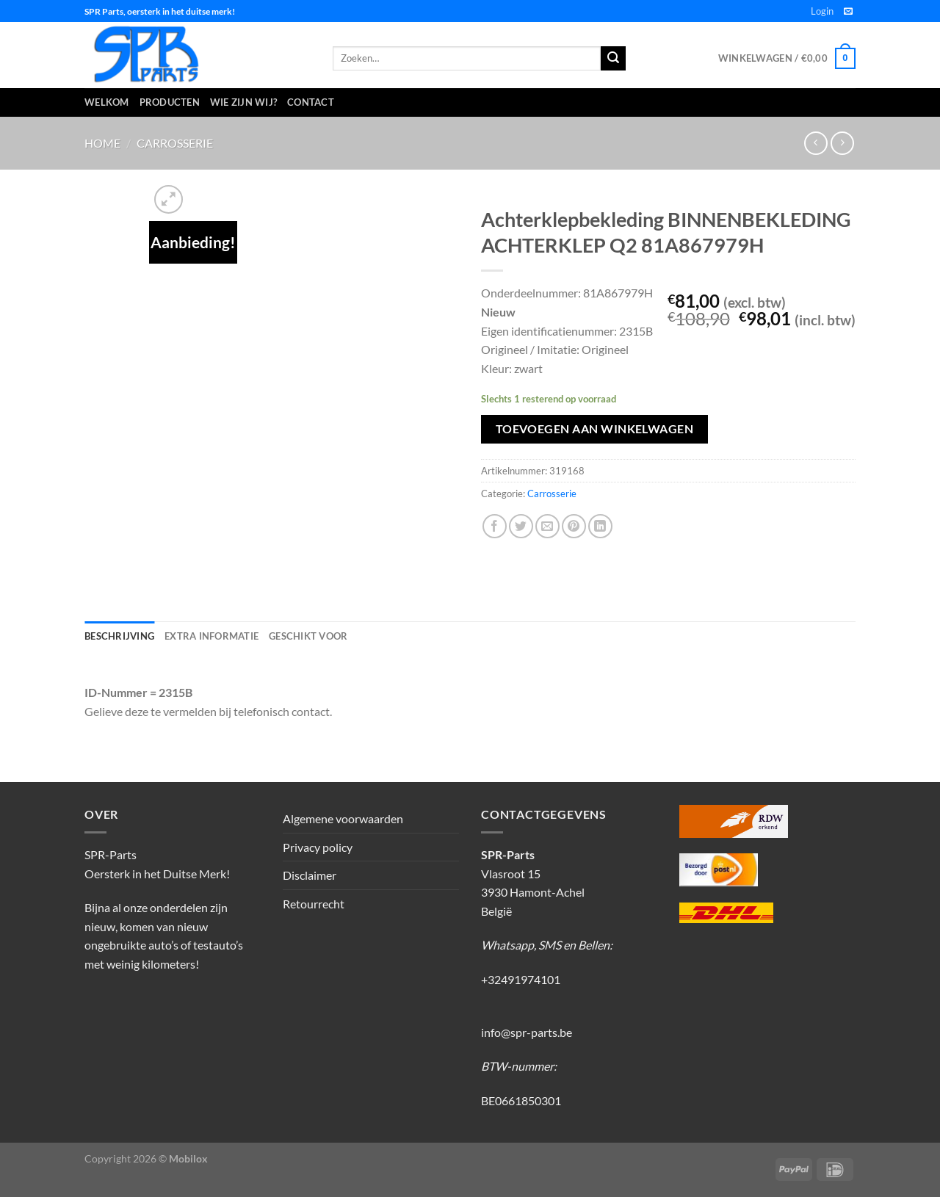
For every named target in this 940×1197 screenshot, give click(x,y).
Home (102, 143)
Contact (310, 102)
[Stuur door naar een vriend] (547, 526)
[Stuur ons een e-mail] (848, 12)
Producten (170, 102)
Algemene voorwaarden (343, 818)
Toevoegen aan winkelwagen (595, 428)
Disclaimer (309, 875)
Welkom (106, 102)
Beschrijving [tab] (119, 636)
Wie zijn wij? (243, 102)
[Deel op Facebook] (494, 526)
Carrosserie (175, 143)
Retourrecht (313, 904)
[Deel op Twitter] (521, 526)
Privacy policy (317, 847)
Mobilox (188, 1158)
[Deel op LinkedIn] (600, 526)
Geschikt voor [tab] (308, 636)
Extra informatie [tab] (211, 636)
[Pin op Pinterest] (574, 526)
